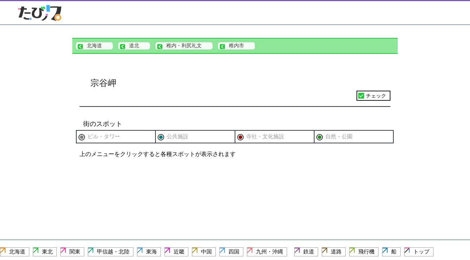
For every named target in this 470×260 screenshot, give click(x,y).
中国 (206, 251)
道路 (336, 251)
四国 (233, 251)
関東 (74, 251)
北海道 (17, 251)
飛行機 (366, 251)
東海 (151, 251)
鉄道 (308, 251)
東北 (47, 251)
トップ (421, 251)
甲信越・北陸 (113, 251)
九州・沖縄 (269, 251)
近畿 (179, 251)
